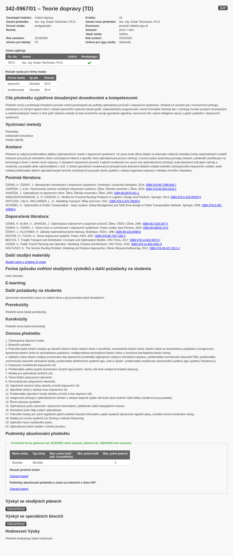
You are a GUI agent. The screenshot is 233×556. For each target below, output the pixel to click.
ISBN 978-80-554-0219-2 (161, 189)
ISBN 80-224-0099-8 (128, 231)
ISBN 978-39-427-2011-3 (164, 248)
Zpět (223, 8)
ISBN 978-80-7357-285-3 (110, 236)
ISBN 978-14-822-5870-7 (145, 240)
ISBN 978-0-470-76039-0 (124, 201)
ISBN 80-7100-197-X (155, 223)
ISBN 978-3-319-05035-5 (185, 197)
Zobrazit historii (19, 476)
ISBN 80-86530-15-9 (155, 227)
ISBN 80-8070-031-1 (126, 193)
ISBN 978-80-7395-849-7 (161, 184)
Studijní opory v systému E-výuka (25, 262)
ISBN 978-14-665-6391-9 (146, 244)
